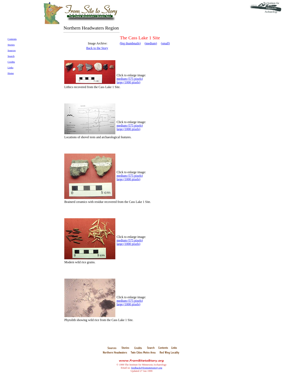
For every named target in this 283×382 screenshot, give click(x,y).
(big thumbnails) (130, 43)
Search (10, 56)
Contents (12, 39)
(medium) (151, 43)
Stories (11, 44)
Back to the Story (97, 48)
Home (10, 73)
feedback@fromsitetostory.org (146, 367)
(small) (165, 43)
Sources (11, 50)
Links (10, 67)
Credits (11, 61)
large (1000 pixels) (128, 82)
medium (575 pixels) (130, 78)
